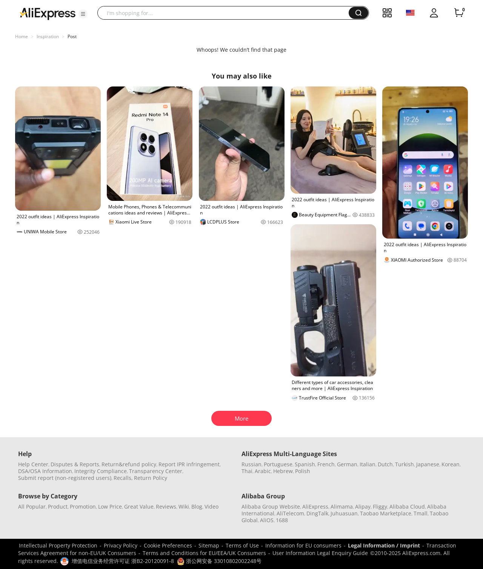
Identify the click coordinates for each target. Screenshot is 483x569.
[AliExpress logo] (47, 13)
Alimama (342, 506)
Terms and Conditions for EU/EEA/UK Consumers (204, 553)
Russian (251, 464)
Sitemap (208, 545)
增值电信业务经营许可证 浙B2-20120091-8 (123, 560)
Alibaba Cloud (407, 506)
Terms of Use (242, 545)
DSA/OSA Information (45, 471)
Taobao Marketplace (385, 513)
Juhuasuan (344, 513)
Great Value (139, 506)
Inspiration (48, 36)
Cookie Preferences (168, 545)
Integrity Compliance (100, 471)
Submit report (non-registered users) (64, 477)
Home (21, 36)
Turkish (404, 464)
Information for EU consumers (303, 545)
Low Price (110, 506)
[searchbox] (226, 12)
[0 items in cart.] (459, 13)
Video (211, 506)
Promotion (83, 506)
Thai (247, 471)
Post (72, 36)
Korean (450, 464)
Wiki (183, 506)
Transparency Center (155, 471)
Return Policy (150, 477)
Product (58, 506)
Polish (302, 471)
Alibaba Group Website (271, 506)
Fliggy (380, 506)
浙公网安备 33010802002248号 (219, 560)
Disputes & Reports (75, 464)
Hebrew (283, 471)
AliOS (267, 520)
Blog (196, 506)
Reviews (166, 506)
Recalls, (123, 477)
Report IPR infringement (189, 464)
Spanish (305, 464)
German (347, 464)
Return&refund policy (129, 464)
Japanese (427, 464)
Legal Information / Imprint (384, 545)
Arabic (263, 471)
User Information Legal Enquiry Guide (320, 553)
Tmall (421, 513)
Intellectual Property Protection (58, 545)
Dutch (385, 464)
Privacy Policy (120, 545)
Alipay (363, 506)
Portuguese (278, 464)
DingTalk (317, 513)
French (326, 464)
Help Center (33, 464)
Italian (367, 464)
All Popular (32, 506)
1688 (282, 520)
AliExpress (315, 506)
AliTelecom (290, 513)
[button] (83, 14)
